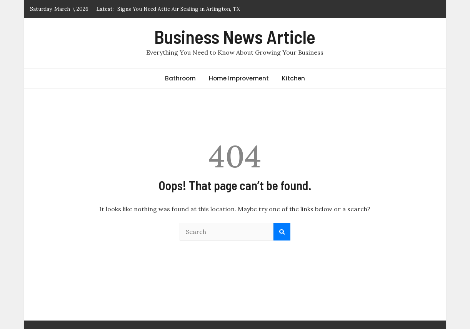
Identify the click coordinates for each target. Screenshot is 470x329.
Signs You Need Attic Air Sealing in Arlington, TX (178, 8)
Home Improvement (239, 78)
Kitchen (293, 78)
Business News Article (234, 36)
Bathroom (180, 78)
